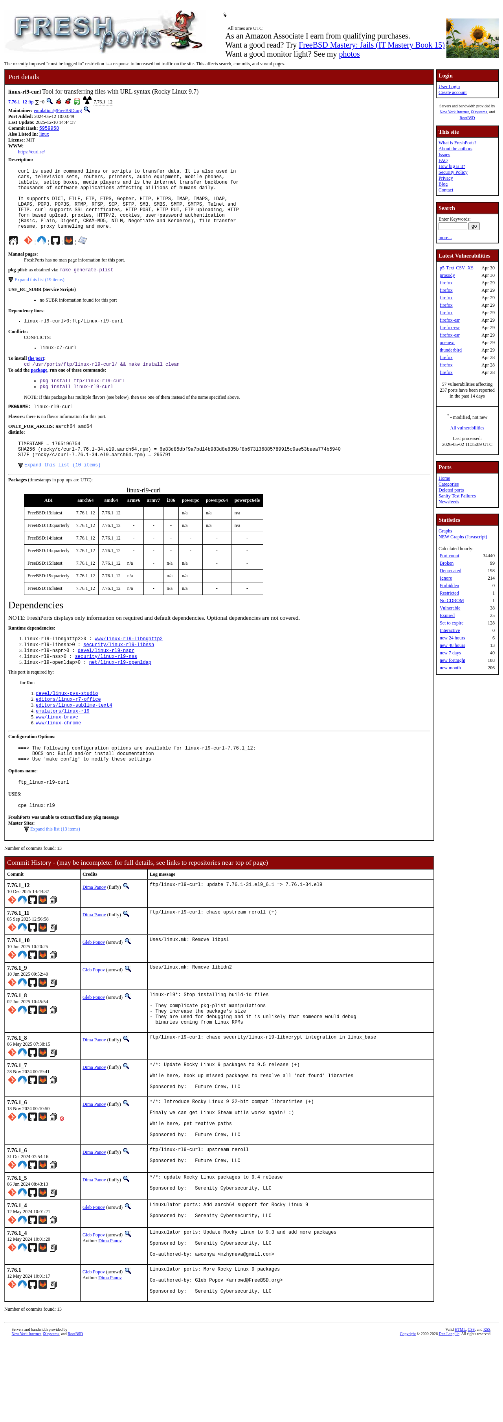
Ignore (446, 578)
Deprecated (450, 570)
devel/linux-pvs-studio (67, 723)
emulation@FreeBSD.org (58, 110)
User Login (449, 86)
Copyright (408, 1413)
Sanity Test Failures (457, 496)
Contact (446, 190)
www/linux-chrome (58, 757)
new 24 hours (452, 638)
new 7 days (450, 653)
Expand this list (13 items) (55, 869)
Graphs (445, 531)
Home (444, 478)
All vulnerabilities (467, 428)
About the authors (455, 148)
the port (36, 375)
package (39, 387)
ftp (30, 102)
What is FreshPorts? (458, 143)
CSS (471, 1409)
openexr (447, 342)
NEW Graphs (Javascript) (463, 537)
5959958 (49, 128)
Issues (444, 154)
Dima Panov (94, 927)
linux (44, 135)
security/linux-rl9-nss (106, 685)
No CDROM (452, 600)
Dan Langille (449, 1413)
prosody (447, 275)
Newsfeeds (449, 502)
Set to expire (452, 623)
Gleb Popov (94, 982)
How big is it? (452, 166)
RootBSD (467, 118)
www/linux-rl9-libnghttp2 (129, 665)
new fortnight (452, 660)
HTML (460, 1409)
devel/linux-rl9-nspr (106, 678)
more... (445, 237)
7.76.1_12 (17, 102)
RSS (486, 1409)
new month (450, 667)
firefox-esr (450, 320)
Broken (446, 563)
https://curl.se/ (31, 152)
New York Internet (454, 112)
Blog (443, 184)
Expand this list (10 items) (62, 490)
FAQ (443, 160)
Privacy (446, 178)
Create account (453, 92)
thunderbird (451, 350)
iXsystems (479, 112)
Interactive (450, 630)
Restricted (449, 593)
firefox (446, 283)
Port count (449, 555)
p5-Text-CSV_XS (457, 268)
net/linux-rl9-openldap (120, 692)
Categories (449, 484)
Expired (447, 615)
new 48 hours (452, 645)
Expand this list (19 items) (39, 294)
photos (349, 54)
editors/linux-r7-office (68, 730)
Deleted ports (451, 490)
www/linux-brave (57, 750)
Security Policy (453, 172)
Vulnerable (450, 608)
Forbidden (449, 585)
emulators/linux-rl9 (63, 743)
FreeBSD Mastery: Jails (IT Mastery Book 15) (372, 45)
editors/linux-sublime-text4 (74, 737)
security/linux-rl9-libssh (118, 672)
